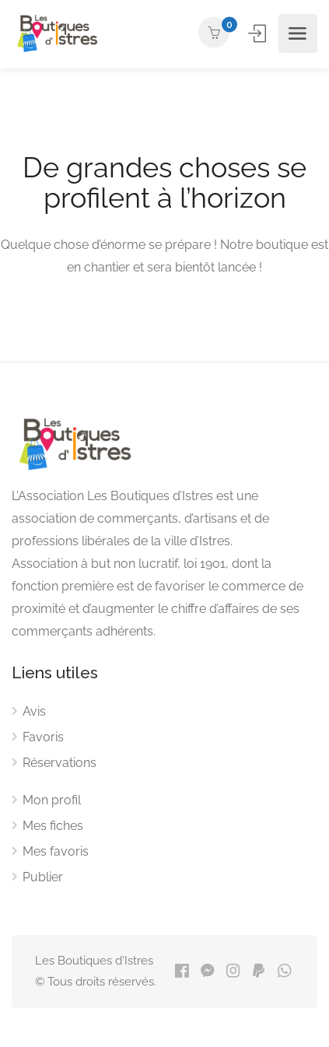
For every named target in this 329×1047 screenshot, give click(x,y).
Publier (43, 877)
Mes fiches (53, 825)
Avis (34, 711)
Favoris (43, 737)
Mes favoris (56, 851)
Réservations (59, 762)
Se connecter (258, 33)
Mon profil (52, 800)
